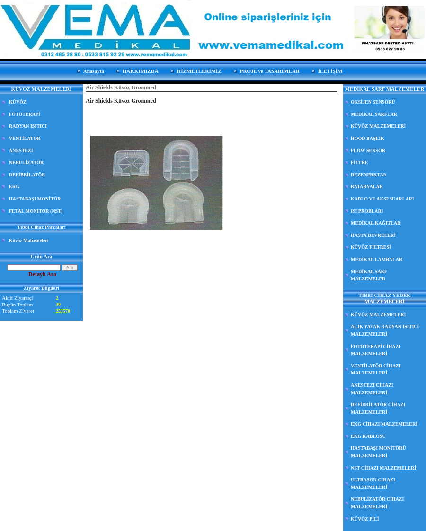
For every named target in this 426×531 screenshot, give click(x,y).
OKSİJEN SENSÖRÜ (373, 101)
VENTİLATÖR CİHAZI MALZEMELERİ (376, 369)
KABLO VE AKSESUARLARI (382, 198)
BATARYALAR (367, 186)
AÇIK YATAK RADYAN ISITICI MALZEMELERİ (385, 330)
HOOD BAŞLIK (367, 138)
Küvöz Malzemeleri (29, 240)
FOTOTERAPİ (24, 114)
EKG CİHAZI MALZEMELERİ (384, 424)
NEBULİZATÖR (26, 162)
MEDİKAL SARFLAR (374, 114)
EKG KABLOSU (368, 436)
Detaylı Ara (42, 274)
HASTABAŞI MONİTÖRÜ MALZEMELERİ (378, 451)
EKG (14, 186)
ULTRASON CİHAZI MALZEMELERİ (373, 483)
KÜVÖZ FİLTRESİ (371, 247)
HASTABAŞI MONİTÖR (35, 198)
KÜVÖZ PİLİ (365, 519)
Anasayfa (93, 71)
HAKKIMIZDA (141, 71)
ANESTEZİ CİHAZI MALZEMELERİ (372, 389)
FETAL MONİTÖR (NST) (35, 211)
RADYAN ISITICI (28, 126)
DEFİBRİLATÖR (27, 174)
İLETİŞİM (330, 71)
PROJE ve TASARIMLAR (270, 71)
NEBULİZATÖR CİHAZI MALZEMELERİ (377, 502)
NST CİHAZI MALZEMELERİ (383, 467)
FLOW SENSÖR (368, 150)
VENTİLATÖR (25, 138)
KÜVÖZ (18, 101)
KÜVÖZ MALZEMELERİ (378, 126)
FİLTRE (359, 162)
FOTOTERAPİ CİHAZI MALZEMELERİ (375, 350)
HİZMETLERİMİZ (199, 71)
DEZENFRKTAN (369, 174)
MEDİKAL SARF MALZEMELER (369, 275)
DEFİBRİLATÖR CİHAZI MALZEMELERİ (378, 408)
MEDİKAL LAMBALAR (376, 259)
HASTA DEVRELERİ (373, 235)
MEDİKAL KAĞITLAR (375, 223)
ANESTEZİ (21, 150)
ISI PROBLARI (367, 211)
